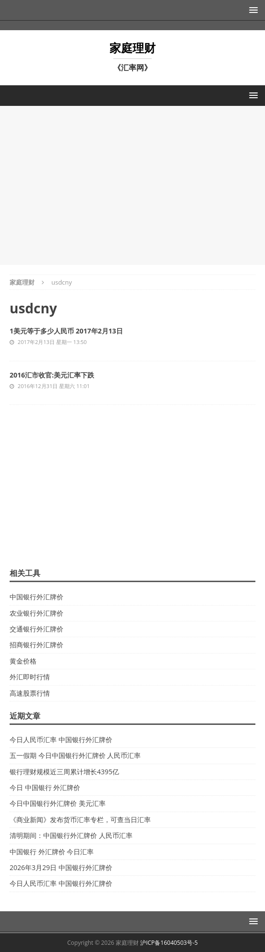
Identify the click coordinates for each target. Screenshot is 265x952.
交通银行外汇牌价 (36, 628)
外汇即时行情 (30, 676)
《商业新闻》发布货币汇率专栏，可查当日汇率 (80, 819)
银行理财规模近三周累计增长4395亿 (64, 771)
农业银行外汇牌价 (36, 613)
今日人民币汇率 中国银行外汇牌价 (61, 739)
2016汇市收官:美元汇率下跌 (52, 374)
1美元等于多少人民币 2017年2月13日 (66, 330)
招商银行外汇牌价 (36, 644)
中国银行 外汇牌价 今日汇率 (52, 851)
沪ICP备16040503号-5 (169, 943)
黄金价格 (23, 660)
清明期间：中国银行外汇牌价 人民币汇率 (71, 835)
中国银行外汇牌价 (36, 596)
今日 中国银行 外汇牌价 (45, 787)
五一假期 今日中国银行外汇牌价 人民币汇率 (75, 755)
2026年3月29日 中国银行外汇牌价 (61, 867)
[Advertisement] (132, 184)
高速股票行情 (30, 693)
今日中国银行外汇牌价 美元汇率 (58, 803)
